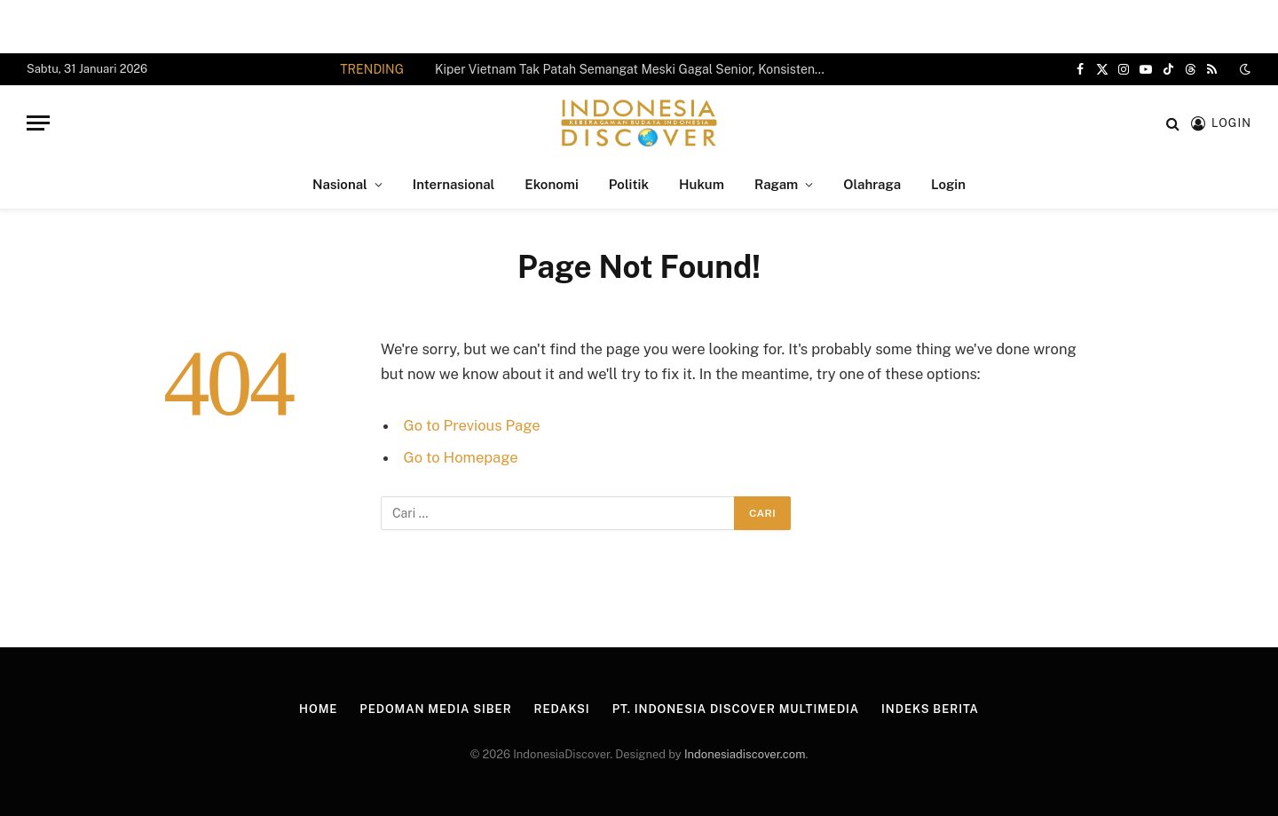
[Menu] (38, 123)
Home (318, 709)
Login (948, 184)
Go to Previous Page (472, 425)
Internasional (454, 184)
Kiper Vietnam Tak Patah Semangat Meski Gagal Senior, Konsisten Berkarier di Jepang (634, 69)
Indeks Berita (930, 709)
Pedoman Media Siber (435, 709)
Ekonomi (551, 184)
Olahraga (872, 184)
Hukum (701, 184)
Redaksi (562, 709)
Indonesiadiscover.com (744, 754)
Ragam (776, 184)
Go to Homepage (461, 457)
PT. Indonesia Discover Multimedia (735, 709)
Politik (629, 184)
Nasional (339, 184)
